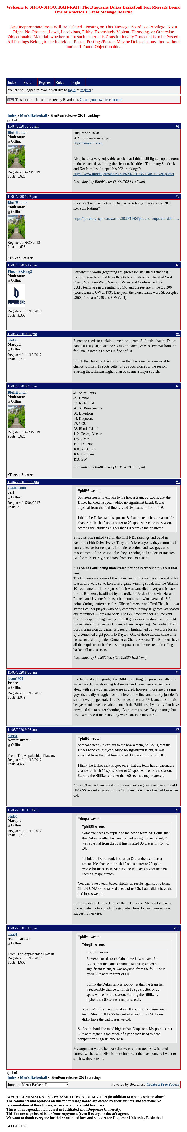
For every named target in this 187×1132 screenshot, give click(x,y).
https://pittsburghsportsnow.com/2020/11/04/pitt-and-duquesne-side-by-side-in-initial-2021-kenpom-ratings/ (125, 219)
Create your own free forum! (101, 100)
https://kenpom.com (87, 143)
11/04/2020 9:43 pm (22, 386)
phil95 (12, 340)
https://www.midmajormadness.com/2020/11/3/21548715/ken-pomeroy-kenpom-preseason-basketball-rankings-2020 (126, 174)
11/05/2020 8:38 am (22, 672)
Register (45, 82)
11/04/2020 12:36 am (23, 126)
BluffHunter (17, 132)
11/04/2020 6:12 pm (22, 265)
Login (75, 82)
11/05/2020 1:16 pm (22, 928)
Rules (60, 82)
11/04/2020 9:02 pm (22, 334)
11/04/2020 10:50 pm (23, 482)
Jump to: (38, 1084)
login (71, 90)
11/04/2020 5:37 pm (22, 196)
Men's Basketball (33, 115)
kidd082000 (17, 488)
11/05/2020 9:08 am (22, 730)
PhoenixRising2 (20, 271)
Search (28, 82)
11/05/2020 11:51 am (23, 810)
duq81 (12, 736)
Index (12, 82)
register (85, 90)
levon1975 (15, 679)
